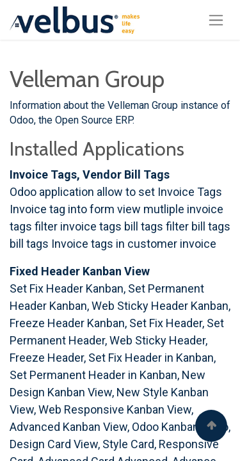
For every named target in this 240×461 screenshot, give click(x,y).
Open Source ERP (93, 120)
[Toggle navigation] (216, 20)
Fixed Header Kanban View (80, 271)
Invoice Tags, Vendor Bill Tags (90, 174)
